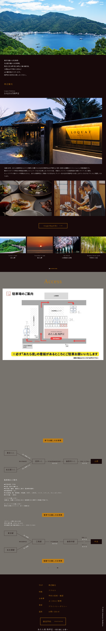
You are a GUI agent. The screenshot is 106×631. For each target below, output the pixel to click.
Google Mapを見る (51, 226)
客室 (41, 605)
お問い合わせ (54, 611)
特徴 (41, 592)
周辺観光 (52, 585)
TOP (41, 585)
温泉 (41, 611)
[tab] (49, 268)
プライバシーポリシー (58, 606)
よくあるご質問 (55, 601)
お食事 (42, 598)
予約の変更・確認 (56, 595)
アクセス (52, 590)
